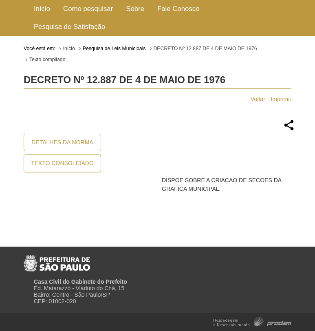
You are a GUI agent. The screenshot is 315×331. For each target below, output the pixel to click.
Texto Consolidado (62, 163)
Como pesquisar (88, 9)
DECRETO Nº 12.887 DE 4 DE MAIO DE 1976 (205, 48)
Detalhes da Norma (62, 142)
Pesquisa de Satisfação (69, 27)
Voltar (258, 99)
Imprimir (281, 99)
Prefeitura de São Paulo (57, 260)
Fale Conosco (178, 9)
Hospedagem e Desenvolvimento (252, 321)
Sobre (135, 9)
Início (42, 9)
